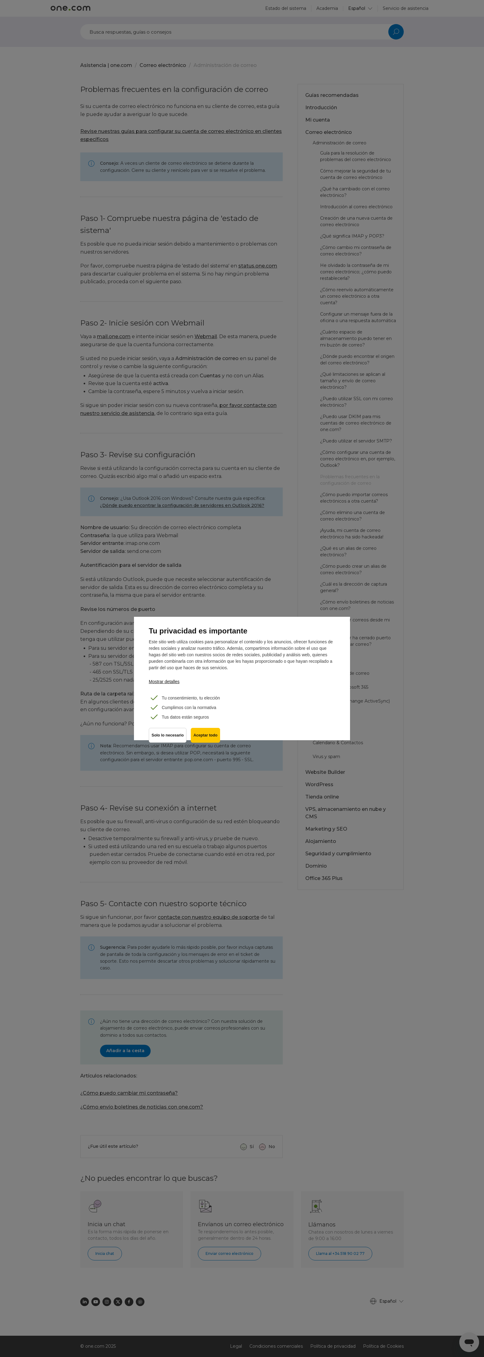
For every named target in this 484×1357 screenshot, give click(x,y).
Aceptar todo (206, 736)
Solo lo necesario (168, 736)
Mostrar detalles (164, 681)
